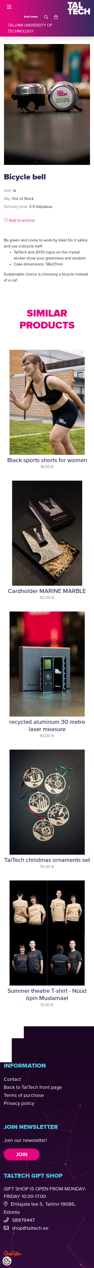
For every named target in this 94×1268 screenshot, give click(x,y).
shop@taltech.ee (30, 1228)
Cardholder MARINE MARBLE (47, 591)
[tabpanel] (47, 104)
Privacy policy (19, 1103)
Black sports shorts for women (47, 460)
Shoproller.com (12, 1253)
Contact (12, 1079)
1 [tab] (35, 162)
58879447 (23, 1220)
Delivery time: (16, 207)
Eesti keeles (31, 17)
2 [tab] (43, 162)
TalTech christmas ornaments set (47, 860)
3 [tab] (50, 162)
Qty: (7, 199)
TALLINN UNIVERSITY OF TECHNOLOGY (30, 29)
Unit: (8, 191)
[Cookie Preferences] (7, 1260)
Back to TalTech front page (33, 1087)
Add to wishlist (19, 220)
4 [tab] (58, 162)
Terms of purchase (24, 1095)
